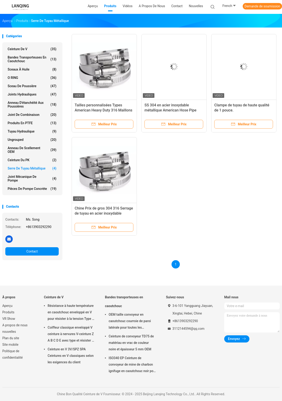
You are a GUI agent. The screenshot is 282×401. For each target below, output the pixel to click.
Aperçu (7, 306)
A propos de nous (15, 325)
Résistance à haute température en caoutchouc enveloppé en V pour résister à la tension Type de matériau (71, 313)
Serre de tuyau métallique (32, 168)
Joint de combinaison (32, 114)
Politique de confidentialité (12, 354)
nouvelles (9, 331)
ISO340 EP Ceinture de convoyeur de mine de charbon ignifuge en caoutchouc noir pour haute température (132, 365)
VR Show (8, 319)
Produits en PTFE (32, 123)
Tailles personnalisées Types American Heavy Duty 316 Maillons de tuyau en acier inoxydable (103, 110)
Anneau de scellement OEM (32, 150)
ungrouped (32, 139)
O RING (32, 77)
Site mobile (10, 344)
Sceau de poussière (32, 86)
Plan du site (10, 338)
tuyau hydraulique (32, 131)
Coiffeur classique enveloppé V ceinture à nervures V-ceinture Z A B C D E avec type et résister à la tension (71, 335)
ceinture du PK (32, 160)
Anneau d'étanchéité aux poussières (32, 104)
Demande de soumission (262, 6)
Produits (8, 312)
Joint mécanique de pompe (32, 178)
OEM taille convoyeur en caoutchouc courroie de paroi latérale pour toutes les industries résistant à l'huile (130, 322)
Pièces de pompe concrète (32, 188)
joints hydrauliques (32, 94)
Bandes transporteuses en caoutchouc (32, 59)
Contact (32, 251)
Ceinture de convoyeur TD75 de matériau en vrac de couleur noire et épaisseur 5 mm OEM (131, 342)
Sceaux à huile (32, 69)
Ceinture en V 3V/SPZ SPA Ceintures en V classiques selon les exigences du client (71, 355)
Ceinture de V (32, 49)
